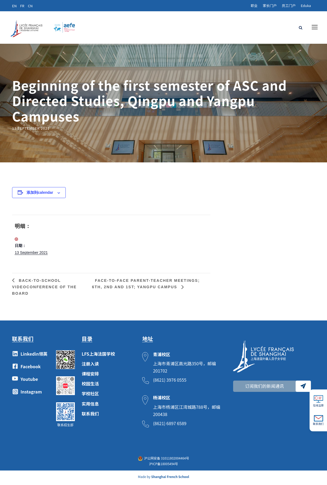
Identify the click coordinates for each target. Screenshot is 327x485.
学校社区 (90, 395)
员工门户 (289, 5)
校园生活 (90, 385)
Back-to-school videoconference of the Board (44, 288)
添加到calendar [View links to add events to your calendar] (40, 194)
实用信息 (90, 405)
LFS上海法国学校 (98, 355)
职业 (254, 5)
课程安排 (90, 375)
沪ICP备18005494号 (163, 465)
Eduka (306, 5)
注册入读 (90, 365)
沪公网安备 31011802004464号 (166, 460)
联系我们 (90, 415)
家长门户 (270, 5)
